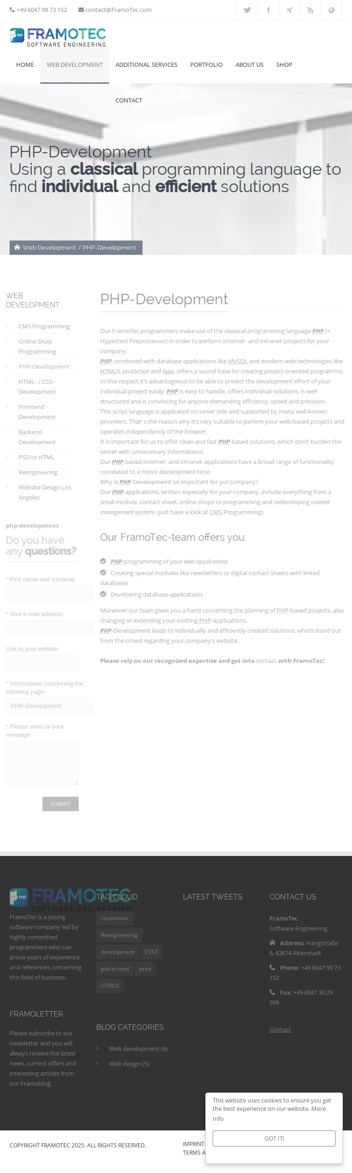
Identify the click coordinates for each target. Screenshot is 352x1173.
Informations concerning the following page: (40, 683)
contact (270, 660)
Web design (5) (129, 1070)
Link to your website (28, 644)
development (117, 959)
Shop (284, 64)
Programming (239, 512)
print (145, 975)
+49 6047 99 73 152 (41, 9)
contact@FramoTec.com (118, 9)
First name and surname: (37, 574)
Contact (280, 1036)
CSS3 (151, 959)
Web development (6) (138, 1055)
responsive (115, 925)
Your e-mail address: (31, 609)
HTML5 (110, 992)
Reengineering (119, 942)
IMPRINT (193, 1151)
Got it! (274, 1138)
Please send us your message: (31, 726)
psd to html (115, 975)
